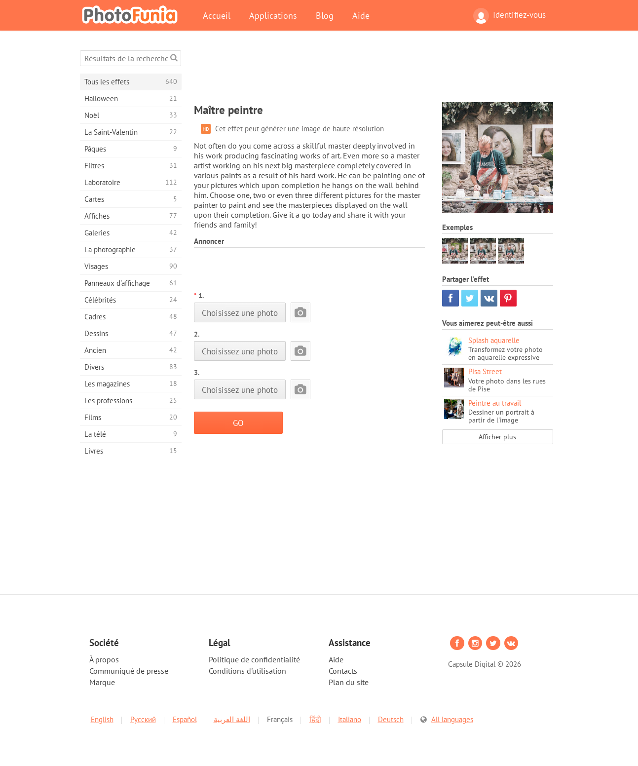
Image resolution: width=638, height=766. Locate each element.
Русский (143, 719)
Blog (325, 15)
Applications (273, 15)
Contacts (343, 671)
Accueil (216, 15)
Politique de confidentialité (254, 659)
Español (185, 719)
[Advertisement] (373, 72)
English (102, 719)
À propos (104, 659)
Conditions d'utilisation (247, 671)
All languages (452, 719)
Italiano (349, 719)
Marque (102, 682)
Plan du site (349, 682)
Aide (361, 15)
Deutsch (391, 719)
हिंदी (315, 719)
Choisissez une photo (240, 312)
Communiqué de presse (128, 671)
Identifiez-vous (509, 16)
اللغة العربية (232, 719)
